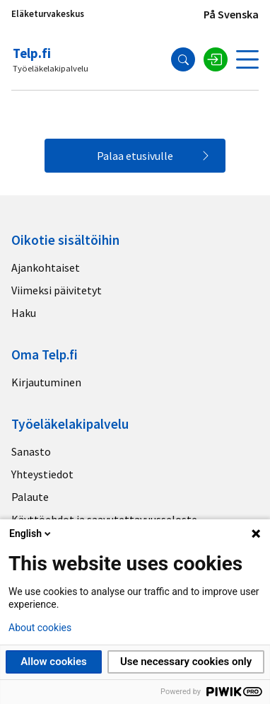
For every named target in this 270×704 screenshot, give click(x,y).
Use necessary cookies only (186, 661)
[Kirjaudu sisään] (216, 59)
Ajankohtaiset (45, 267)
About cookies (39, 627)
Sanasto (31, 451)
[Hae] (183, 59)
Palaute (30, 497)
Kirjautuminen (46, 382)
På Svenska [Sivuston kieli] (231, 14)
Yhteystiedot (42, 474)
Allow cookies (53, 661)
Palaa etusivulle (135, 156)
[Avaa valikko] (247, 59)
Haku (23, 313)
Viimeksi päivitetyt (56, 290)
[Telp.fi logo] (52, 59)
